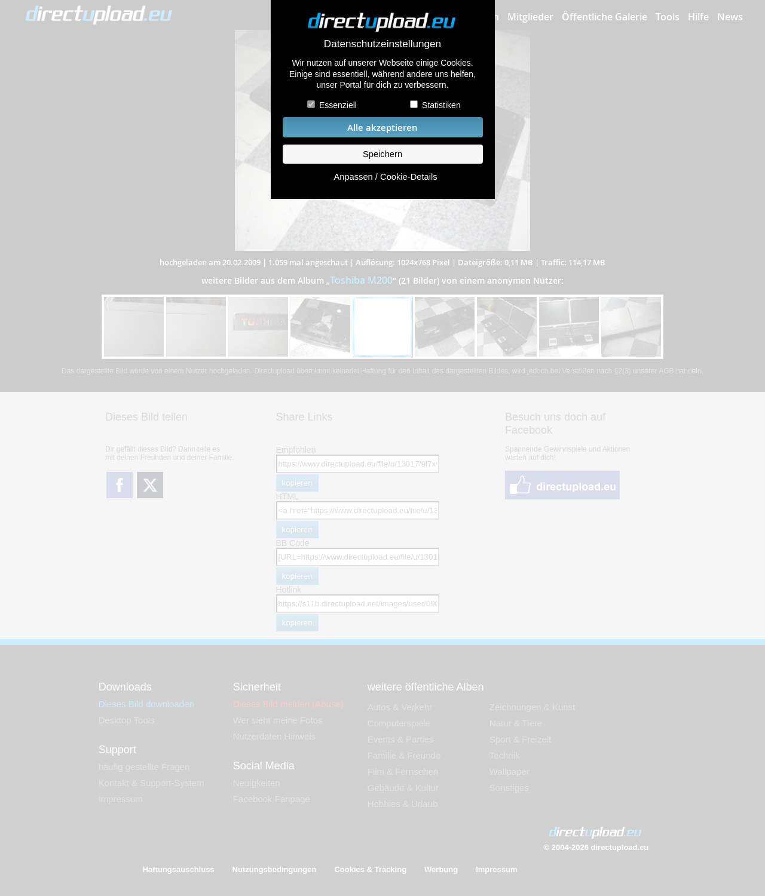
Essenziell (338, 105)
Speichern (382, 154)
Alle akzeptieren (382, 127)
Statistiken (441, 105)
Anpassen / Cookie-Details (385, 177)
